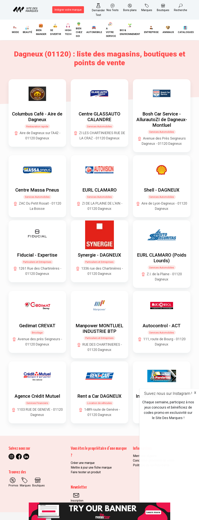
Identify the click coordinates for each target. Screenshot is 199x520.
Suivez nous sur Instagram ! (168, 393)
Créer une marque (83, 463)
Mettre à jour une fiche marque (91, 467)
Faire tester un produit (86, 472)
